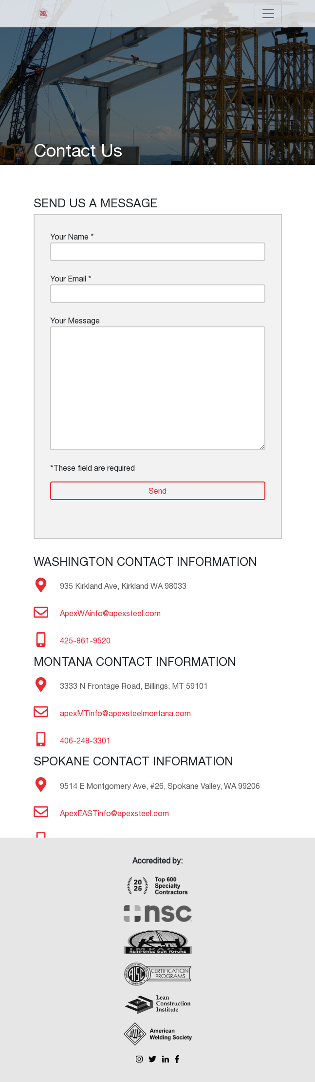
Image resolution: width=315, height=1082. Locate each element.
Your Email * (157, 288)
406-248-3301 (85, 740)
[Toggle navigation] (268, 13)
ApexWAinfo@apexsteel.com (110, 613)
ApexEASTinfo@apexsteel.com (114, 813)
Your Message (157, 383)
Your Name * (157, 246)
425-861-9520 (85, 640)
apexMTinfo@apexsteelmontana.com (125, 713)
